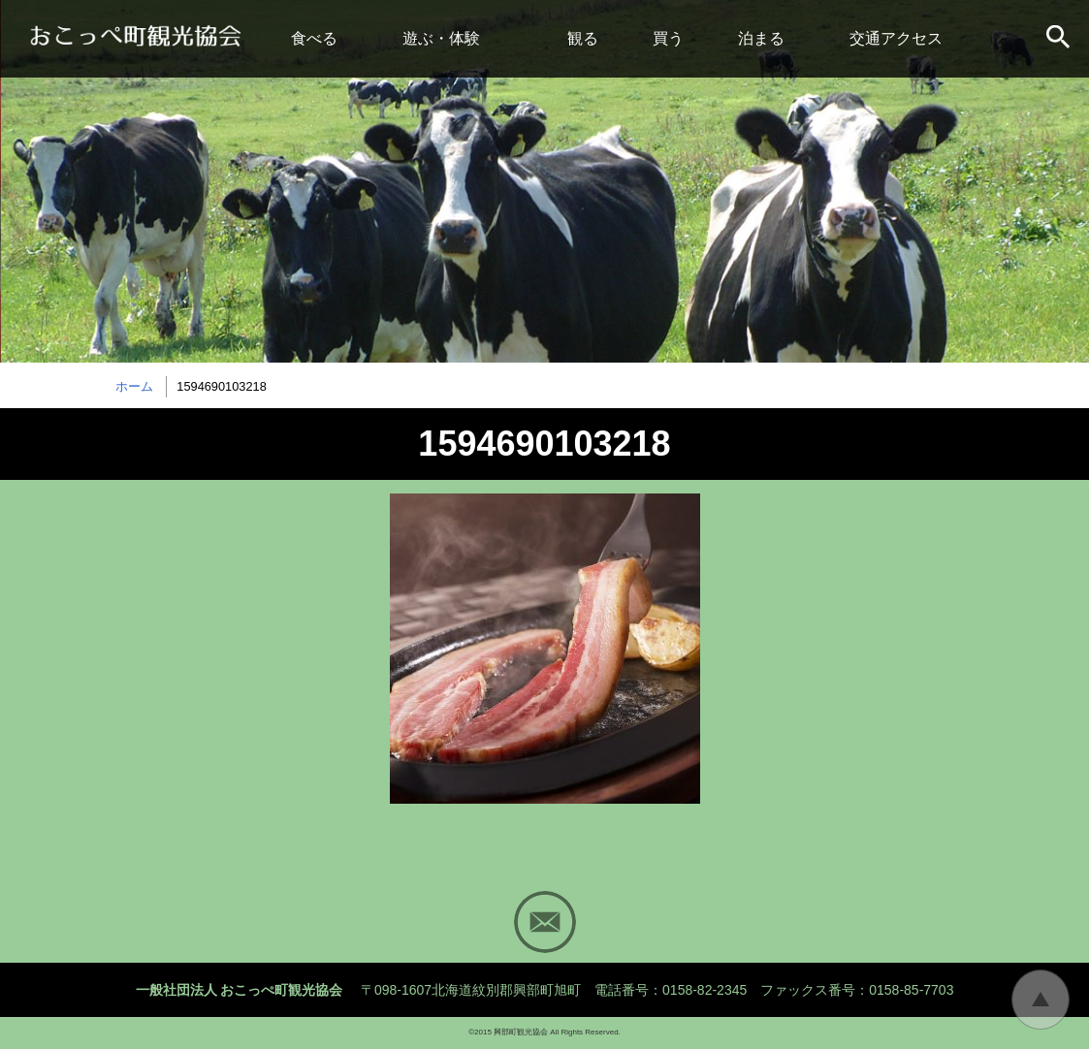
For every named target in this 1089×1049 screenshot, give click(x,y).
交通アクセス (896, 38)
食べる (314, 38)
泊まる (761, 38)
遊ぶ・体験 (441, 38)
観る (582, 38)
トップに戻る (1040, 1000)
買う (668, 38)
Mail (545, 922)
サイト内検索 (1060, 39)
